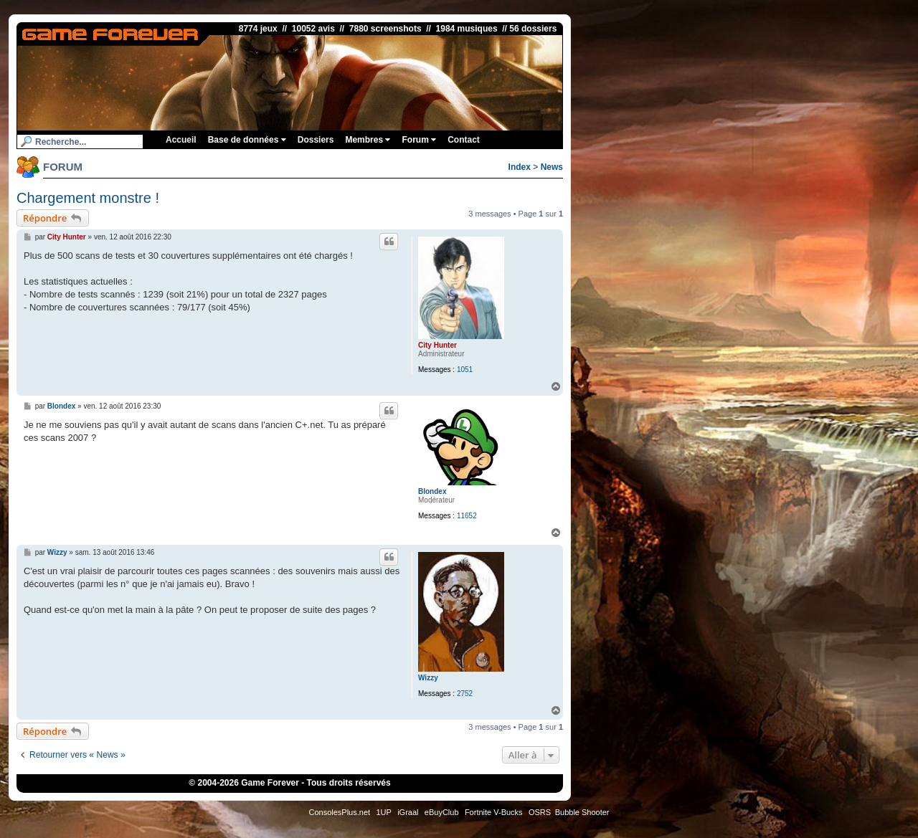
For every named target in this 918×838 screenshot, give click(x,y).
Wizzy (428, 678)
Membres (367, 140)
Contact (464, 140)
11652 (467, 516)
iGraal (407, 812)
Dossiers (316, 140)
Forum (419, 140)
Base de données (247, 140)
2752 (465, 693)
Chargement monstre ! (87, 198)
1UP (383, 812)
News (552, 167)
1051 (465, 369)
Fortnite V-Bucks (494, 812)
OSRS (540, 812)
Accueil (181, 140)
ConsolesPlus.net (339, 812)
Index (519, 167)
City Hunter (437, 345)
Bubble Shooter (582, 812)
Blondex (432, 491)
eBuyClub (442, 812)
